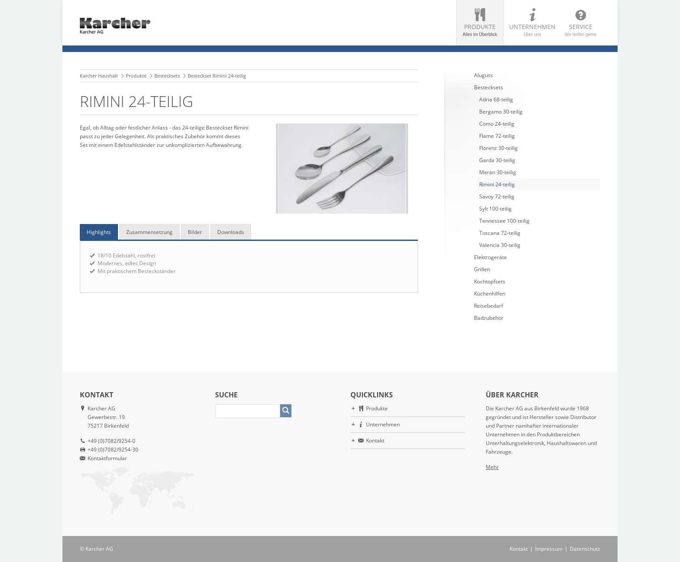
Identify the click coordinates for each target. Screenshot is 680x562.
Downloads (230, 232)
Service (581, 30)
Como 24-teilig (496, 123)
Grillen (482, 269)
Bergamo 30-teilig (501, 111)
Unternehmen (532, 30)
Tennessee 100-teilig (504, 220)
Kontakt (375, 440)
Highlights (99, 232)
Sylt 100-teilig (495, 208)
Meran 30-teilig (497, 172)
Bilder (195, 232)
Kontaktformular (107, 458)
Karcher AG (99, 548)
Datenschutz (585, 548)
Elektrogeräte (490, 257)
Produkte (480, 30)
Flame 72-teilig (497, 136)
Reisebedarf (488, 305)
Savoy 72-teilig (496, 196)
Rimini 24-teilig (497, 184)
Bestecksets (167, 75)
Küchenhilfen (489, 293)
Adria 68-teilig (496, 99)
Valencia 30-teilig (499, 245)
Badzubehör (488, 318)
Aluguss (483, 75)
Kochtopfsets (489, 281)
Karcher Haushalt (99, 75)
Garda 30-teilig (497, 160)
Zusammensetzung (149, 232)
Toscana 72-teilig (499, 233)
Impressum (548, 548)
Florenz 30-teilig (498, 148)
